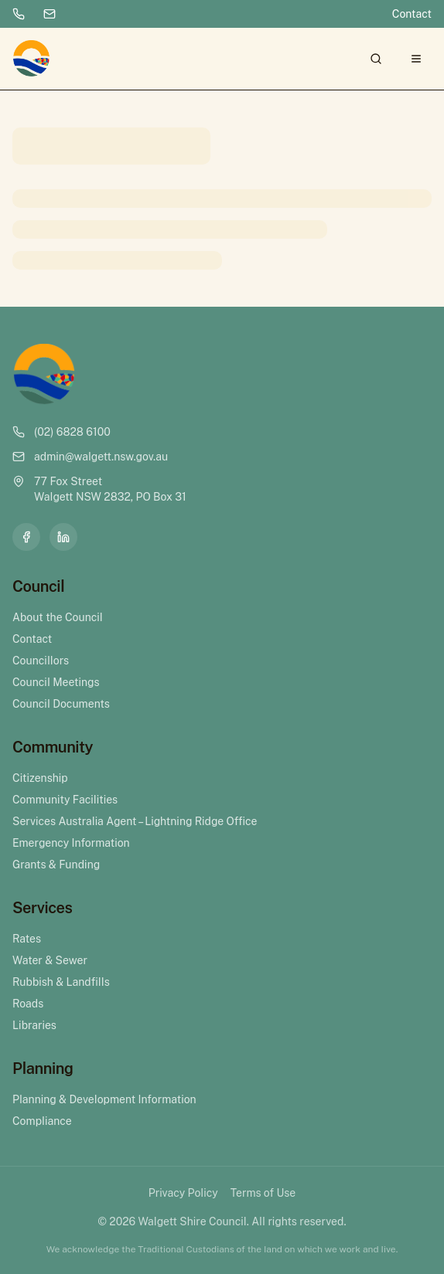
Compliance (42, 1121)
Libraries (34, 1025)
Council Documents (61, 704)
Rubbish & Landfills (61, 982)
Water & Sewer (49, 960)
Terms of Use (263, 1193)
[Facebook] (26, 537)
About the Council (57, 617)
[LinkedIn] (63, 537)
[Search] (375, 58)
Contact (412, 14)
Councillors (40, 660)
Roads (27, 1003)
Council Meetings (56, 682)
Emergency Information (71, 843)
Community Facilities (65, 799)
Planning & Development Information (104, 1099)
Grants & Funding (56, 864)
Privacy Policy (183, 1193)
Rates (26, 939)
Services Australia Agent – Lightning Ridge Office (134, 821)
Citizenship (40, 778)
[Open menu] (416, 58)
